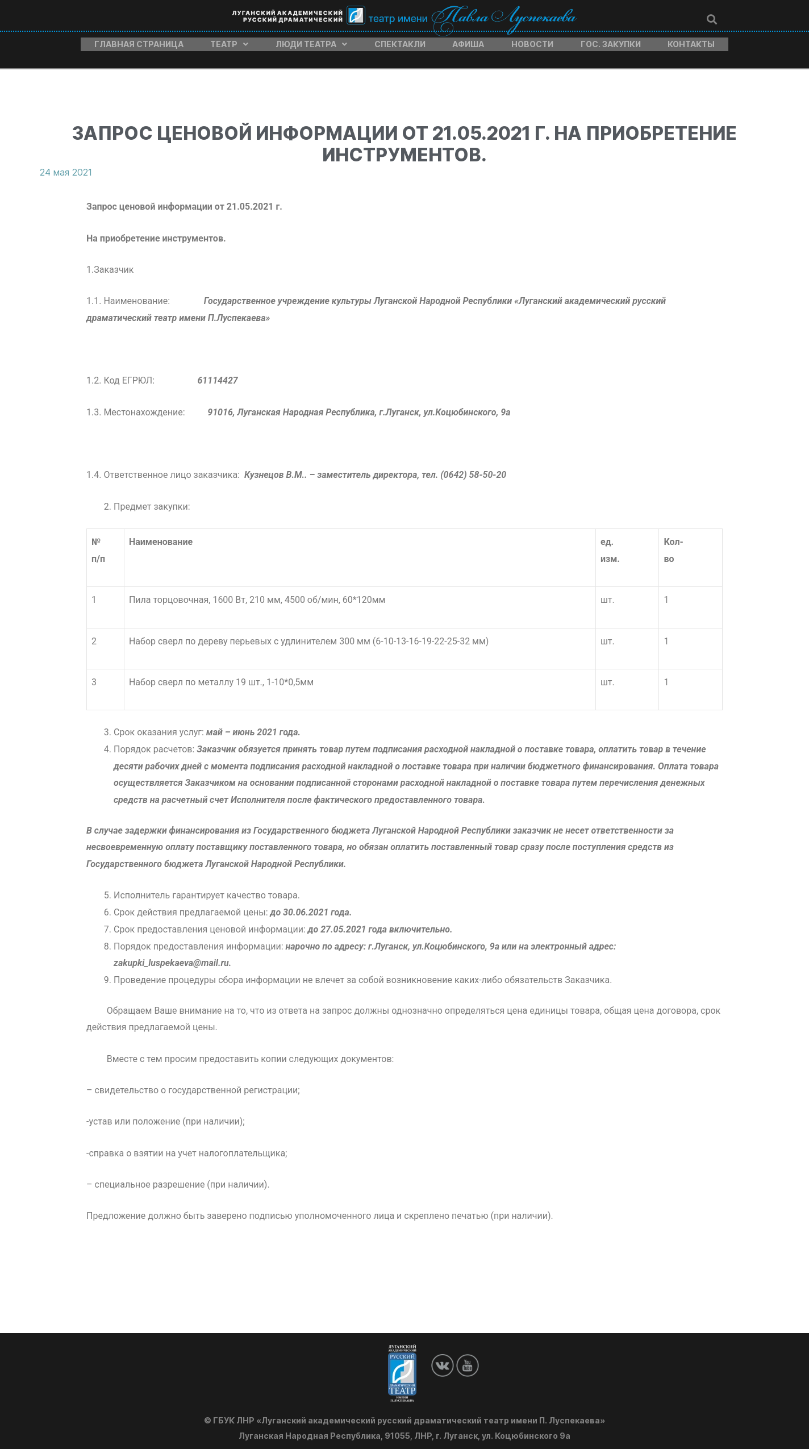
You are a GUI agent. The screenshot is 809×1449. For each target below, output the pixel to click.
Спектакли (400, 41)
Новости (532, 41)
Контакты (691, 41)
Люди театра (311, 41)
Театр (229, 41)
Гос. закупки (611, 41)
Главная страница (139, 41)
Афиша (468, 41)
